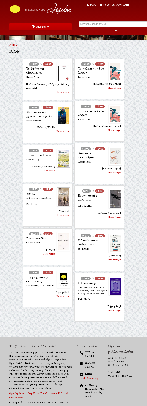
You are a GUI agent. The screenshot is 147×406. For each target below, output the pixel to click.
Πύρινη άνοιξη (87, 195)
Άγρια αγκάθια (36, 238)
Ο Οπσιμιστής (87, 283)
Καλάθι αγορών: (114, 4)
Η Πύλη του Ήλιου (38, 155)
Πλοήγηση (40, 26)
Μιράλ (30, 193)
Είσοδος (90, 4)
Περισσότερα (62, 92)
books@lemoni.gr (90, 378)
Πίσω (13, 45)
